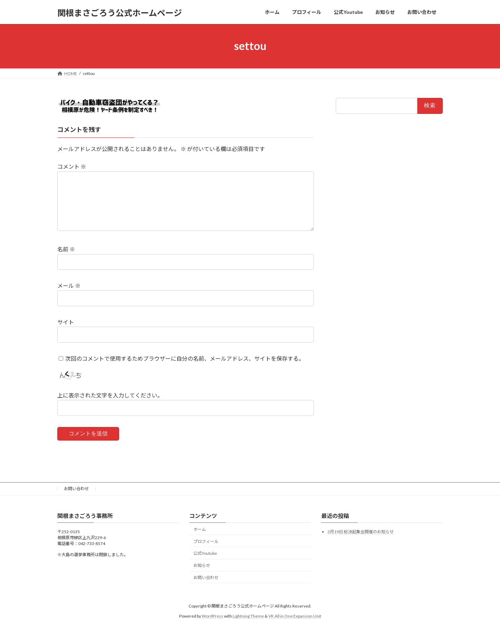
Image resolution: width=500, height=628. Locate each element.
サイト (65, 322)
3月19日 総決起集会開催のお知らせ (360, 531)
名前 (66, 249)
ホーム (199, 528)
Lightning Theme (248, 615)
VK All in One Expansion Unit (294, 615)
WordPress (212, 615)
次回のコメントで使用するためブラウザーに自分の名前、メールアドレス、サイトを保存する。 (184, 358)
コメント (71, 166)
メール (69, 285)
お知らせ (201, 565)
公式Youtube (205, 553)
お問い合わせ (76, 488)
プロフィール (205, 541)
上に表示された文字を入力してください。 (110, 395)
